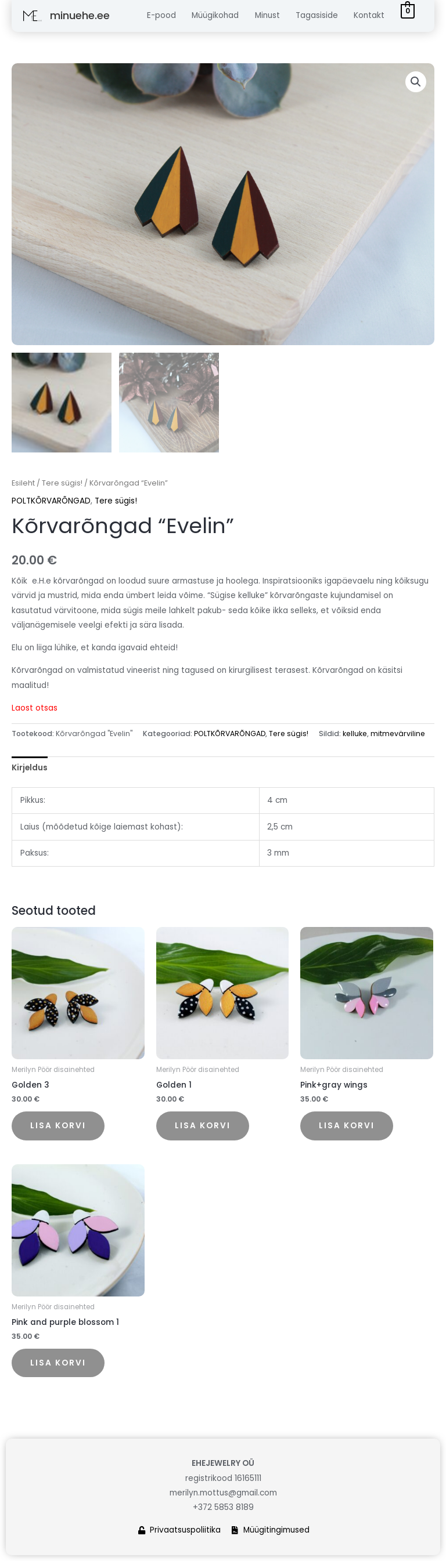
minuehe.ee (80, 15)
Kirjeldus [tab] (30, 767)
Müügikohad (215, 15)
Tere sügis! (62, 483)
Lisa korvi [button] (58, 1125)
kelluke (355, 733)
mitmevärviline (398, 733)
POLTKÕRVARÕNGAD (51, 500)
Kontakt (369, 15)
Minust (267, 15)
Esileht (23, 483)
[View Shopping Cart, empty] (408, 11)
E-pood (161, 15)
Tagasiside (317, 15)
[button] (415, 81)
